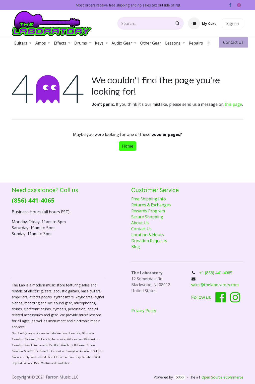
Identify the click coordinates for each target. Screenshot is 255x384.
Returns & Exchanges (151, 205)
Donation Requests (149, 240)
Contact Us (141, 228)
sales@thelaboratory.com (215, 284)
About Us (140, 222)
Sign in (232, 23)
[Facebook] (230, 5)
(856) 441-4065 (33, 200)
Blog (135, 246)
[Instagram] (239, 5)
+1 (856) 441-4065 (216, 272)
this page (233, 104)
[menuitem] (22, 43)
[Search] (177, 23)
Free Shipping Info (148, 199)
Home (127, 146)
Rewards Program (148, 211)
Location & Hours (147, 234)
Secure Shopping (147, 216)
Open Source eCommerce (222, 377)
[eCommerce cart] (202, 23)
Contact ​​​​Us (233, 42)
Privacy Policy (143, 310)
